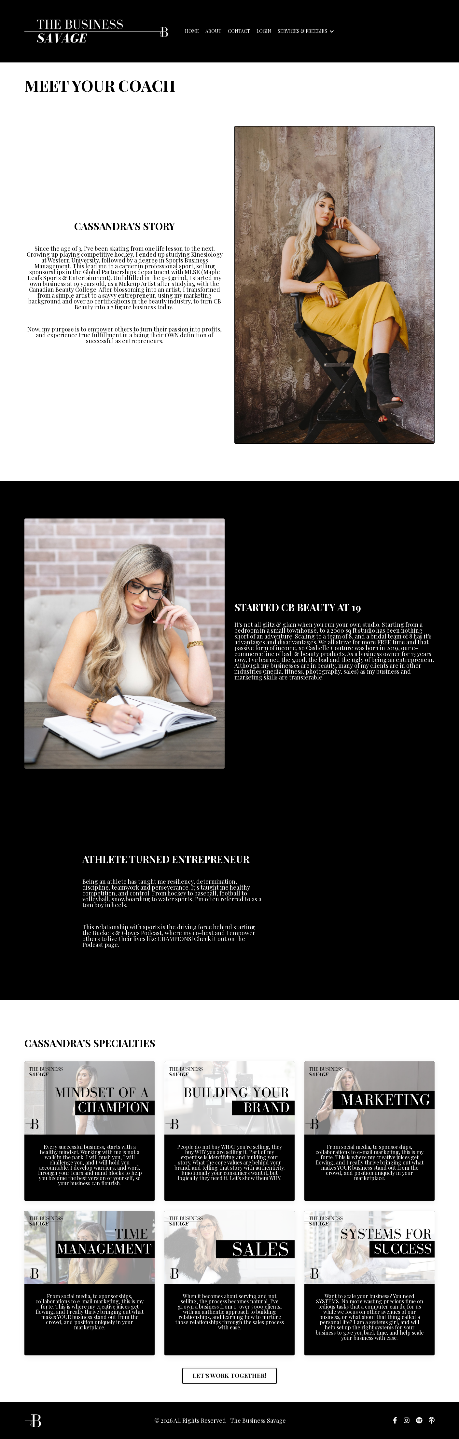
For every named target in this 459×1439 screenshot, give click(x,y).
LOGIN (264, 31)
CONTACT (239, 31)
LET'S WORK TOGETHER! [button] (229, 1375)
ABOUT (213, 31)
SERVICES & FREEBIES (306, 31)
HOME (192, 31)
